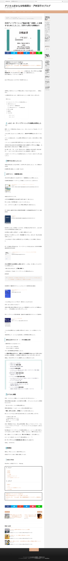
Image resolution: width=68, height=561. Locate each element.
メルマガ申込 (9, 489)
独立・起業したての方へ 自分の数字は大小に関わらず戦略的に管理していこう (25, 541)
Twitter (8, 486)
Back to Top (34, 550)
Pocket (11, 58)
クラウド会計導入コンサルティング (13, 477)
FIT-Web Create (38, 558)
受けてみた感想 (9, 109)
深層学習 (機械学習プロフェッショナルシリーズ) (19, 289)
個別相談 (8, 472)
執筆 (24, 11)
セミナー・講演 (29, 11)
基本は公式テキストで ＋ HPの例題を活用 (16, 107)
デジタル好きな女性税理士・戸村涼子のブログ (28, 6)
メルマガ (19, 11)
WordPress (47, 558)
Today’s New (9, 113)
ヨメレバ (15, 185)
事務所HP (14, 11)
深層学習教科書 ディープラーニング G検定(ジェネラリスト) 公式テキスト (23, 184)
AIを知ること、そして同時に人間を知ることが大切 (20, 535)
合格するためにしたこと (11, 104)
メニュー (11, 115)
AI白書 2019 (13, 215)
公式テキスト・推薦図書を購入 (13, 105)
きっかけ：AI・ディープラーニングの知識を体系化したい (16, 102)
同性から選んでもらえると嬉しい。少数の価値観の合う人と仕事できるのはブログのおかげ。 (16, 516)
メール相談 (9, 474)
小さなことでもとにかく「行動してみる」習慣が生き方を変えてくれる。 (30, 516)
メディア (11, 117)
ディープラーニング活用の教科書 (17, 318)
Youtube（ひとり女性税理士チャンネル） (14, 487)
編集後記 (8, 111)
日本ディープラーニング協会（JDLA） (16, 71)
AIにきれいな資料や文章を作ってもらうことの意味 (20, 529)
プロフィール (8, 11)
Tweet (9, 58)
